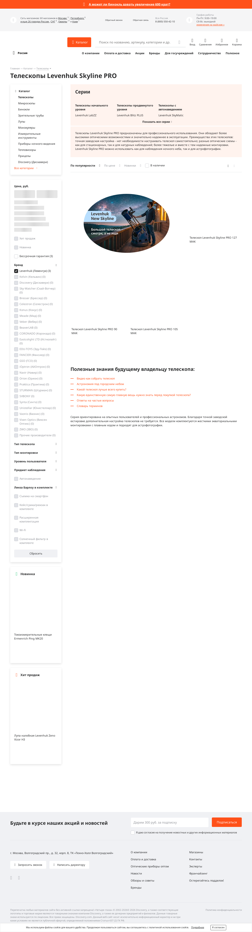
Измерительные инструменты (29, 135)
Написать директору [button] (70, 865)
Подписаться (227, 822)
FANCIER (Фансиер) (34, 355)
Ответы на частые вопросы (95, 400)
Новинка (25, 247)
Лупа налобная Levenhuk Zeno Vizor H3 (34, 737)
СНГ (53, 21)
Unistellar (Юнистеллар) (37, 408)
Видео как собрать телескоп (96, 378)
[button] (109, 19)
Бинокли (24, 109)
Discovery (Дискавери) (33, 162)
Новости (136, 873)
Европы (62, 21)
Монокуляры (26, 127)
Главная (15, 68)
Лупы (21, 121)
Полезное (232, 53)
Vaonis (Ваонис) (31, 414)
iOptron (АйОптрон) (34, 366)
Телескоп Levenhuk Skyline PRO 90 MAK (94, 331)
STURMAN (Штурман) (35, 390)
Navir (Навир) (30, 372)
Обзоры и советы (142, 880)
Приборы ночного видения (36, 144)
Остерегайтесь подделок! (206, 880)
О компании (90, 53)
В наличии (157, 165)
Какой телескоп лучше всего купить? (101, 389)
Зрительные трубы (31, 115)
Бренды (154, 53)
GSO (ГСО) (28, 361)
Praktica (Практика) (34, 384)
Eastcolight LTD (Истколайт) (37, 341)
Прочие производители (37, 435)
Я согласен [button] (218, 927)
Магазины (196, 852)
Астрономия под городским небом (100, 384)
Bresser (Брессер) (33, 298)
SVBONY (26, 396)
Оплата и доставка (117, 53)
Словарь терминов (90, 406)
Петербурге (77, 18)
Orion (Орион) (30, 378)
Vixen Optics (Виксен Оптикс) (33, 421)
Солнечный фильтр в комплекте (33, 541)
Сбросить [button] (36, 553)
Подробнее (197, 927)
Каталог (28, 68)
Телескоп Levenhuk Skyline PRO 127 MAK (213, 239)
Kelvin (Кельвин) (32, 277)
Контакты (195, 859)
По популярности (82, 165)
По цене (109, 165)
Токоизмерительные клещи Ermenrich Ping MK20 (33, 636)
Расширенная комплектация (29, 519)
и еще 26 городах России (34, 21)
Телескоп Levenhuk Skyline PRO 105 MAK (154, 331)
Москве (62, 18)
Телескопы (42, 68)
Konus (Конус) (30, 310)
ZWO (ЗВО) (28, 429)
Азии (75, 21)
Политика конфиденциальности (224, 910)
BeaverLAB (28, 327)
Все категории (24, 168)
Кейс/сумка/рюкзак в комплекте (33, 507)
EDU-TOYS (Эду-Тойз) (35, 349)
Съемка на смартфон (33, 496)
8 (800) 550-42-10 (165, 21)
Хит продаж (27, 238)
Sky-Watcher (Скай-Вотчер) (37, 290)
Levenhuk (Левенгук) (35, 271)
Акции (139, 53)
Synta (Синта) (30, 402)
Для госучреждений (179, 53)
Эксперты (195, 866)
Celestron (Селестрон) (36, 304)
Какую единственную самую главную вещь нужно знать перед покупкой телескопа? (134, 395)
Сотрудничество (209, 53)
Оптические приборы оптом (150, 866)
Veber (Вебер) (30, 321)
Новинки (130, 165)
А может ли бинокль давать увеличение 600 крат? (129, 4)
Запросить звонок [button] (29, 865)
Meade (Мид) (30, 316)
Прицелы (24, 156)
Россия (22, 53)
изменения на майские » (210, 24)
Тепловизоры (27, 150)
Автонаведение (30, 478)
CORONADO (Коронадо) (37, 333)
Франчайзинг (198, 873)
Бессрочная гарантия (36, 256)
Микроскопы (26, 103)
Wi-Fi (22, 530)
